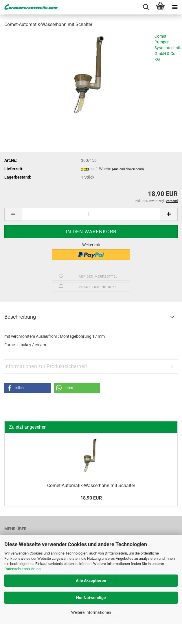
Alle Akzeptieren (91, 580)
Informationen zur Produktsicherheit (45, 366)
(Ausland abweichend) (128, 169)
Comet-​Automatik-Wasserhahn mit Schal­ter (91, 485)
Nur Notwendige (91, 597)
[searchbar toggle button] (146, 7)
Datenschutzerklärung (22, 569)
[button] (13, 214)
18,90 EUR (91, 498)
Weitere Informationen (91, 612)
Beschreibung (20, 317)
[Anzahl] (91, 214)
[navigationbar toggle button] (175, 7)
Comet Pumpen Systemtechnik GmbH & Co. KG (168, 48)
